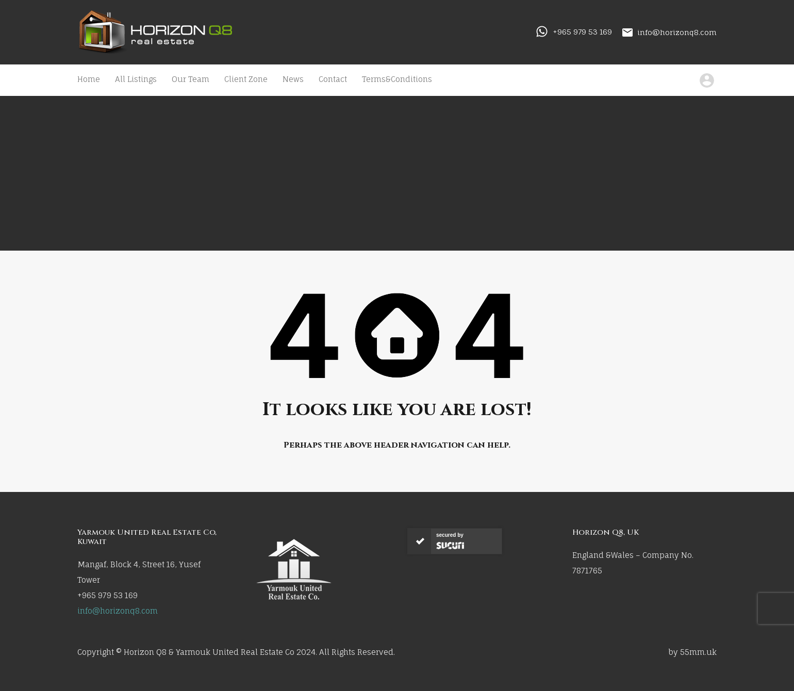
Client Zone (246, 79)
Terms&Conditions (397, 79)
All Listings (136, 79)
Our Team (190, 79)
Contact (333, 79)
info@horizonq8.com (677, 31)
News (293, 79)
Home (88, 79)
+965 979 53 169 (582, 31)
